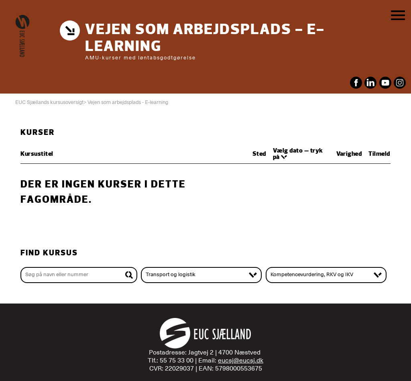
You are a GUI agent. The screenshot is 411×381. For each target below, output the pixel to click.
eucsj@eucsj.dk (240, 361)
